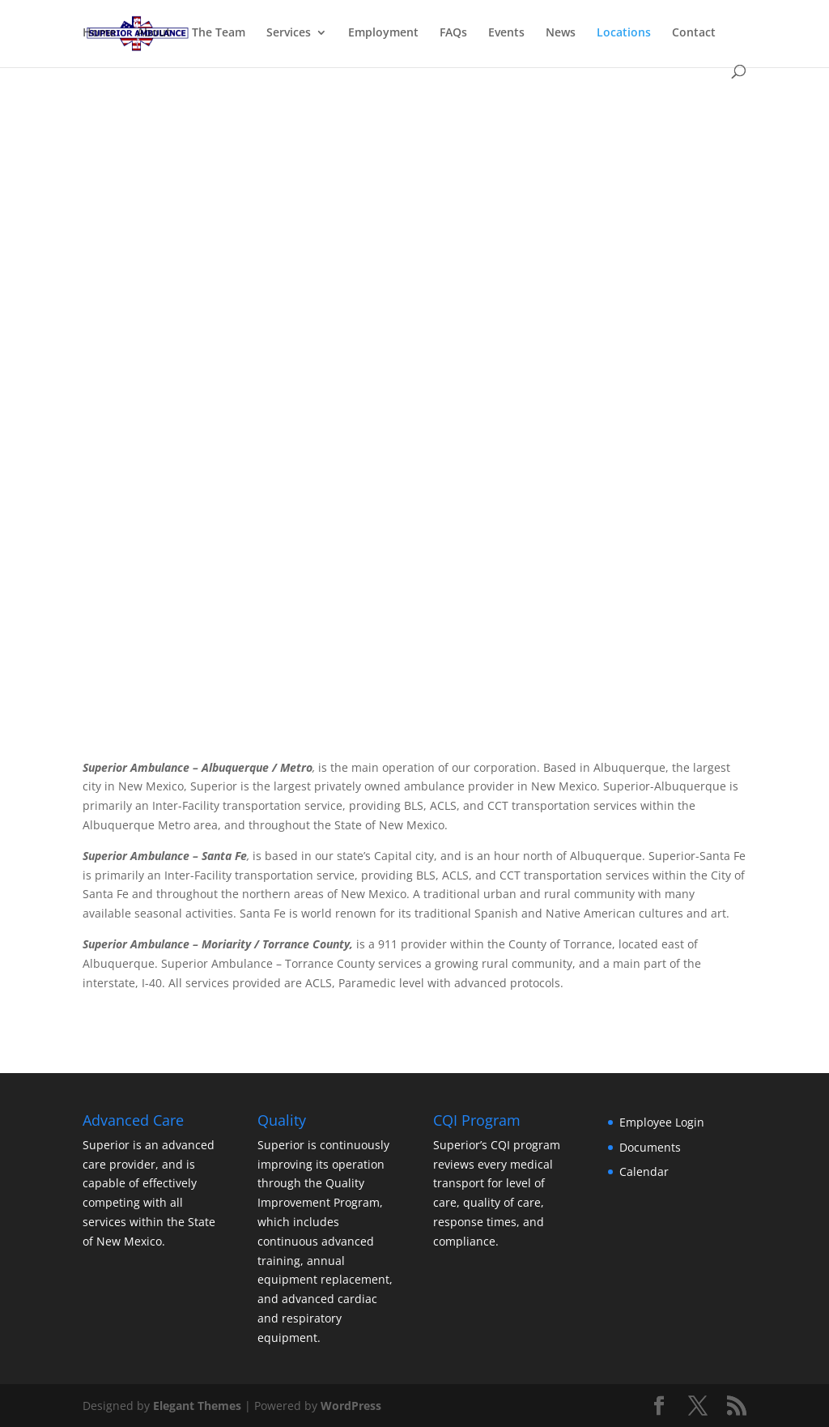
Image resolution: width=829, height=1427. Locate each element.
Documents (650, 1147)
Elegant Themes (197, 1405)
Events (506, 33)
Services (288, 33)
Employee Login (661, 1122)
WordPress (351, 1405)
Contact (694, 33)
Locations (624, 33)
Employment (383, 33)
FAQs (453, 33)
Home (99, 33)
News (561, 33)
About (154, 33)
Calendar (644, 1171)
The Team (218, 33)
